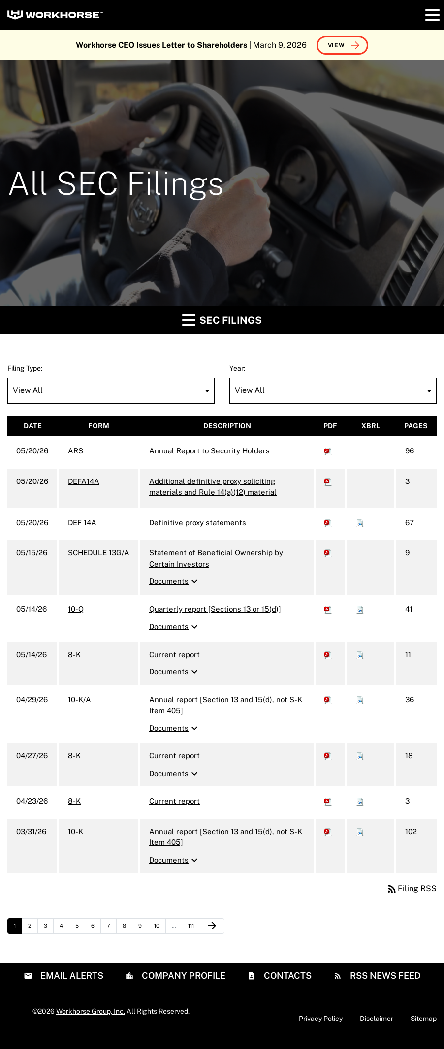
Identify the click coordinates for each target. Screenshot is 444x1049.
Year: (237, 368)
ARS (75, 451)
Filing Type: (24, 368)
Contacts (287, 975)
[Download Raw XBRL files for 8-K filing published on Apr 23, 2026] (360, 801)
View (336, 45)
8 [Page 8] (127, 928)
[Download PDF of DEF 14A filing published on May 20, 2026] (328, 522)
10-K (75, 831)
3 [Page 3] (48, 928)
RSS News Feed (384, 975)
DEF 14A (82, 522)
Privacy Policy (321, 1018)
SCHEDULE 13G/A (98, 552)
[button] (431, 14)
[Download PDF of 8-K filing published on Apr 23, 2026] (328, 801)
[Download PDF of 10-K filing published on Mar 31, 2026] (328, 831)
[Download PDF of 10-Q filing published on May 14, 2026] (328, 609)
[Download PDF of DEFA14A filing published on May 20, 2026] (328, 481)
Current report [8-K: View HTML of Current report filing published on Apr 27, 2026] (174, 755)
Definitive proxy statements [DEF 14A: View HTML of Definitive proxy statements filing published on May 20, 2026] (197, 522)
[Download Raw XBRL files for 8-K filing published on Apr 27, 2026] (360, 755)
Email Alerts (70, 975)
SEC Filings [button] (222, 319)
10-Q (76, 609)
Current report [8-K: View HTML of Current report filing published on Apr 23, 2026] (174, 801)
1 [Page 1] (17, 928)
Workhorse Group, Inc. (90, 1011)
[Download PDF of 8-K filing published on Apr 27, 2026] (328, 755)
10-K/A (79, 699)
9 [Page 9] (143, 928)
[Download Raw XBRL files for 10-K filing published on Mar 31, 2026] (360, 831)
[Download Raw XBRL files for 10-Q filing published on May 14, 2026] (360, 609)
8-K (74, 654)
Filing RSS (411, 888)
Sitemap (424, 1018)
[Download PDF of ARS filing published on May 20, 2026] (328, 451)
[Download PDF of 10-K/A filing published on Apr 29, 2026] (328, 699)
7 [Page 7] (111, 928)
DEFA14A (83, 481)
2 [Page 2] (33, 928)
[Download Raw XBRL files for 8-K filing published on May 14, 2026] (360, 654)
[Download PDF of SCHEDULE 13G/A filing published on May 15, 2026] (328, 552)
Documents (174, 581)
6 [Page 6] (96, 928)
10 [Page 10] (160, 928)
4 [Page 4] (64, 928)
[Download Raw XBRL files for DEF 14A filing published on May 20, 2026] (360, 522)
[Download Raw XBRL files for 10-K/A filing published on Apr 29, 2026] (360, 699)
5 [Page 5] (80, 928)
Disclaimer (376, 1018)
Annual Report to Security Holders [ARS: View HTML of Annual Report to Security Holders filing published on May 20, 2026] (209, 451)
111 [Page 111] (194, 928)
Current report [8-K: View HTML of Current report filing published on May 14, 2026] (174, 654)
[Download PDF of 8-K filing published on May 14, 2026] (328, 654)
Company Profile (182, 975)
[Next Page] (212, 926)
